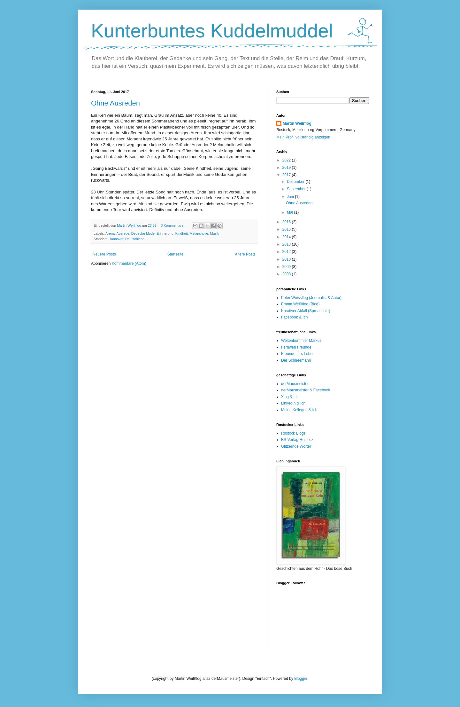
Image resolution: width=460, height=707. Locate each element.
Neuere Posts (104, 254)
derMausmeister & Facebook (305, 390)
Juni (291, 196)
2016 (287, 222)
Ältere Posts (245, 254)
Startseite (175, 254)
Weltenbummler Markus (301, 340)
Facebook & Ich (294, 317)
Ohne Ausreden (115, 103)
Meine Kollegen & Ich (299, 410)
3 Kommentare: (173, 225)
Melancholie (199, 233)
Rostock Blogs (293, 433)
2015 (287, 229)
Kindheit (181, 233)
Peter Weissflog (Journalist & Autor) (311, 297)
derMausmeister (295, 383)
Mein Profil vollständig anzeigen (303, 137)
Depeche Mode (143, 233)
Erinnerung (165, 233)
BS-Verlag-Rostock (297, 439)
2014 (287, 237)
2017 (287, 175)
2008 (287, 274)
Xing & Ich (290, 397)
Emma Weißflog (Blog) (300, 304)
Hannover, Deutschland (126, 239)
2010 (287, 259)
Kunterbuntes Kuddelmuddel (212, 31)
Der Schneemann (296, 360)
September (297, 189)
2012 (287, 251)
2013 (287, 244)
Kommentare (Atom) (129, 263)
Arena (110, 233)
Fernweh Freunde (296, 347)
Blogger (300, 678)
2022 (287, 160)
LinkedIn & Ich (293, 403)
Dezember (296, 181)
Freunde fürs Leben (298, 353)
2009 (287, 266)
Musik (214, 233)
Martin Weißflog (297, 123)
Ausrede (122, 233)
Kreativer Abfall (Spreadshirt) (305, 311)
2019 (287, 167)
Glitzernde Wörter (296, 446)
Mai (290, 212)
